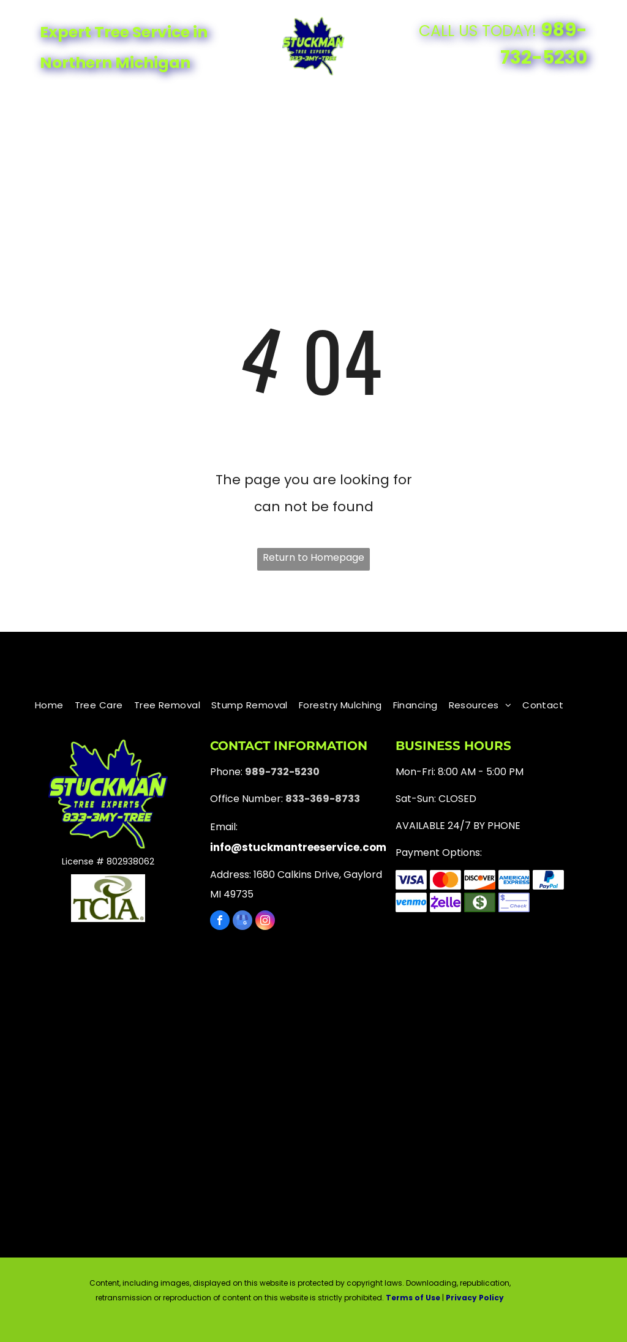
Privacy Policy (475, 1297)
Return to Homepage (313, 557)
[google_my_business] (242, 921)
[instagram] (265, 921)
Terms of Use (413, 1297)
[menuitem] (97, 106)
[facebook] (220, 921)
